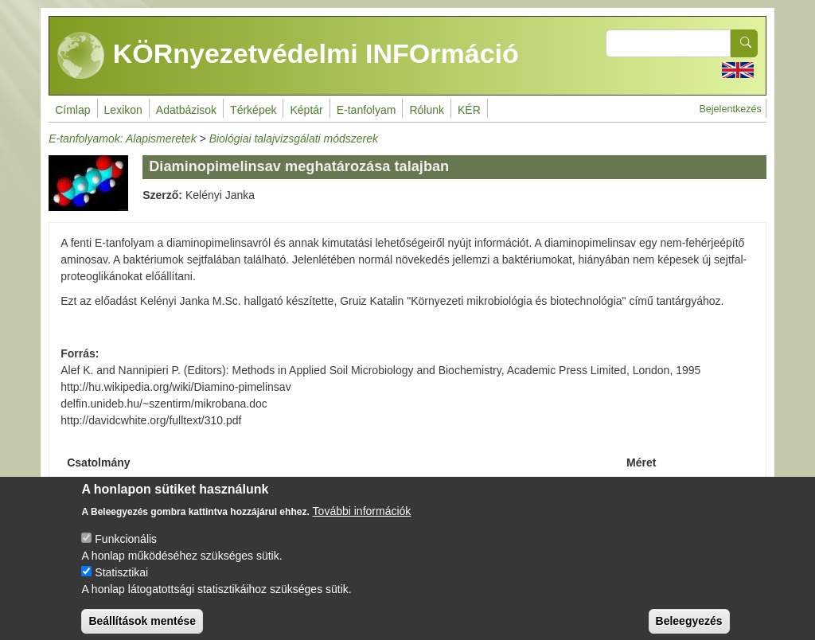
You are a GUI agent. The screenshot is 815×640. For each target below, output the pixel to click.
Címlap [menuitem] (72, 109)
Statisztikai (121, 583)
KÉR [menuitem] (469, 109)
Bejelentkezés (730, 109)
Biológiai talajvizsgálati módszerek (293, 138)
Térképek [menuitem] (253, 109)
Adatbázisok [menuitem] (186, 109)
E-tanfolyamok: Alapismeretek (122, 138)
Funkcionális (126, 550)
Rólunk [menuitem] (426, 109)
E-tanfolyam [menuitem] (366, 109)
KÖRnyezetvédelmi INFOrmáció (288, 56)
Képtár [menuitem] (306, 109)
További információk (362, 522)
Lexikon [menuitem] (123, 109)
